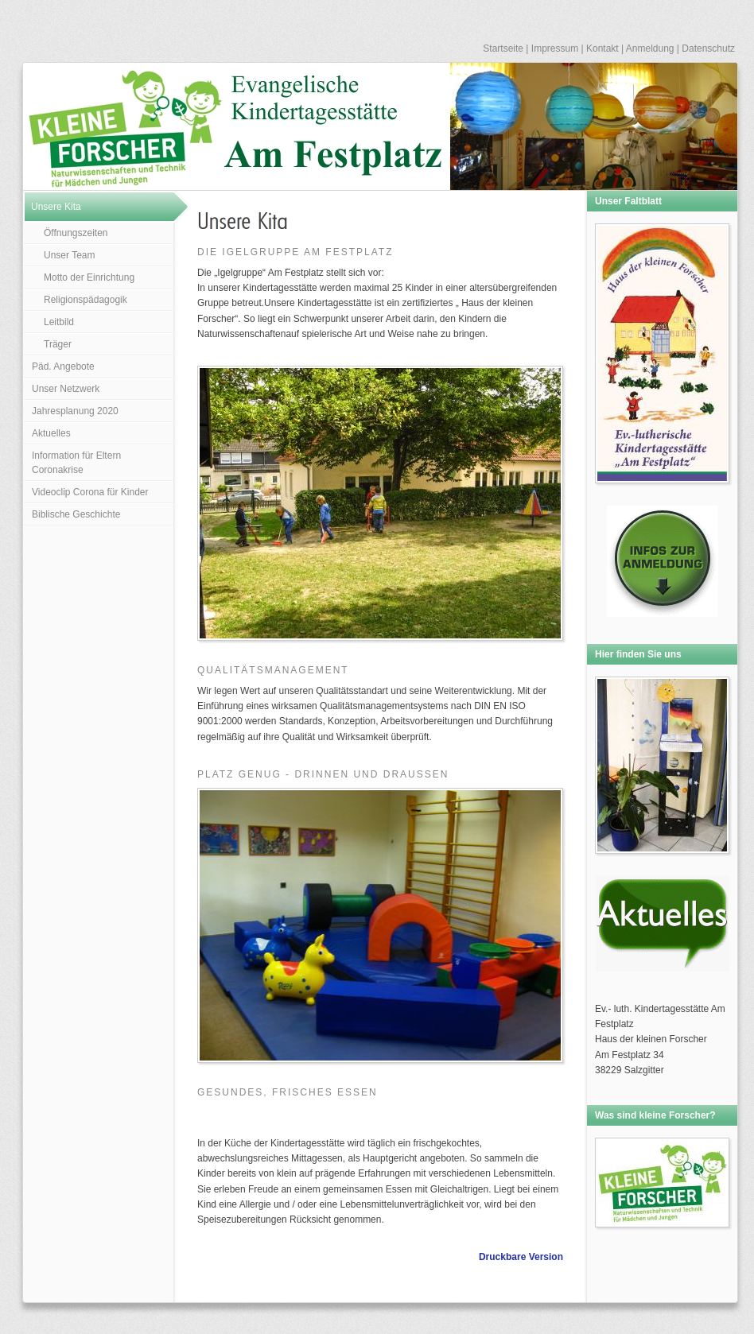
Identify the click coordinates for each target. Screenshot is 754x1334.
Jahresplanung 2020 (75, 411)
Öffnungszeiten (76, 232)
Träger (58, 344)
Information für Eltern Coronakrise (76, 462)
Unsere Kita (56, 206)
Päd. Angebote (63, 366)
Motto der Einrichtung (89, 277)
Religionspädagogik (85, 299)
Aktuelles (51, 433)
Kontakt (602, 48)
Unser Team (69, 255)
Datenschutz (708, 48)
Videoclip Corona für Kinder (90, 492)
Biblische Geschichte (76, 514)
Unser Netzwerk (65, 388)
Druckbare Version (521, 1256)
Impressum (554, 48)
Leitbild (59, 322)
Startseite (503, 48)
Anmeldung (650, 48)
